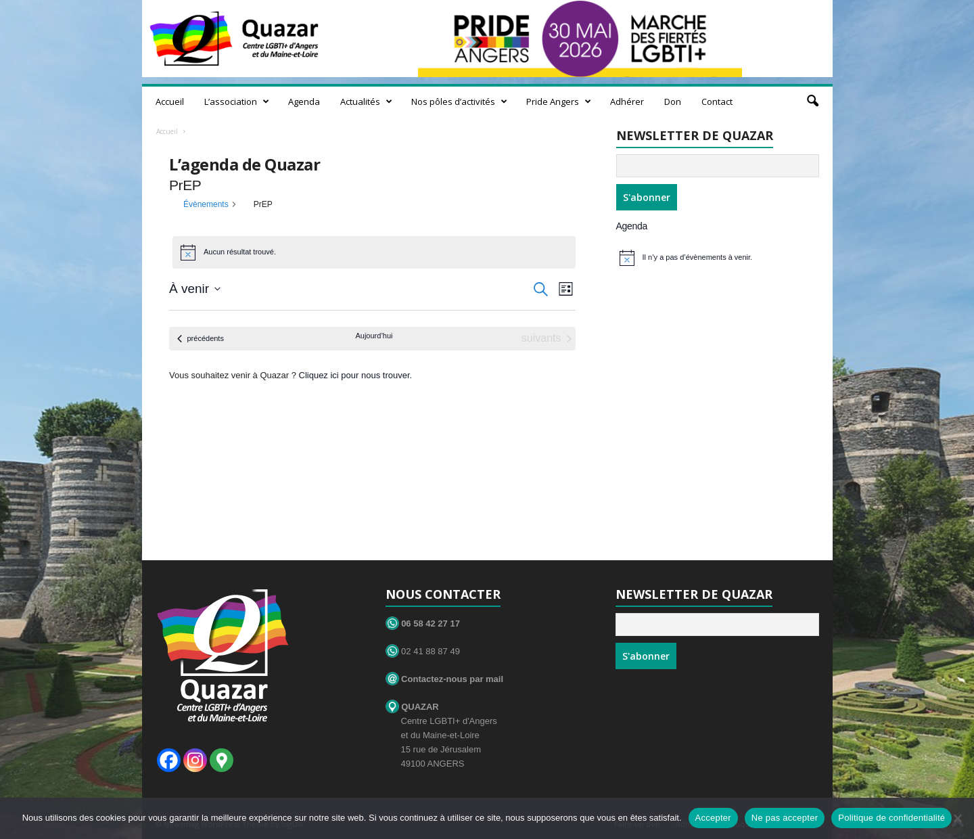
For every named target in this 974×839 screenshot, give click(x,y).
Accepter (713, 818)
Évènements (206, 204)
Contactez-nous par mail (445, 679)
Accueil (170, 101)
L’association (236, 101)
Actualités (366, 101)
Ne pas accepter (784, 818)
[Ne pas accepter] (957, 818)
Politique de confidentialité (891, 818)
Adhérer (627, 101)
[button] (812, 101)
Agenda (304, 101)
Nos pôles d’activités (459, 101)
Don (672, 101)
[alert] (721, 258)
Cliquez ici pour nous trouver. (356, 375)
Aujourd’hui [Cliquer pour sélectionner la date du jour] (373, 336)
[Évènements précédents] (200, 338)
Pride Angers (558, 101)
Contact (717, 101)
